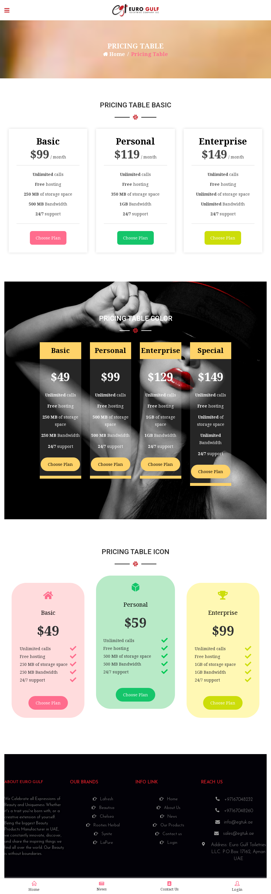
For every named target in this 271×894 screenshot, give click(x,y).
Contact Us (169, 886)
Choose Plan (48, 238)
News (101, 886)
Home (117, 54)
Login (237, 886)
